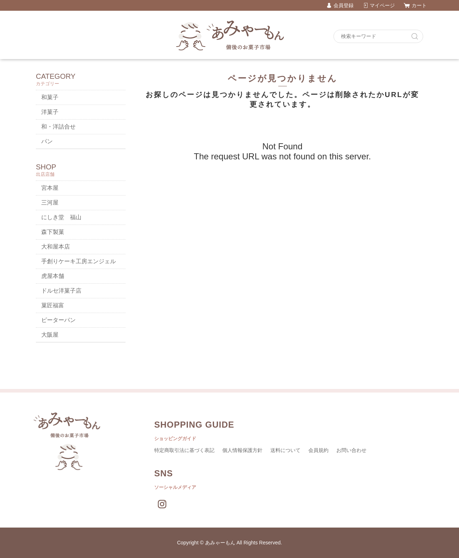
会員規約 (318, 450)
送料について (285, 450)
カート (419, 5)
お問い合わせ (351, 450)
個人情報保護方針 (242, 450)
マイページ (382, 5)
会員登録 (343, 5)
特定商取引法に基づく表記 (184, 450)
